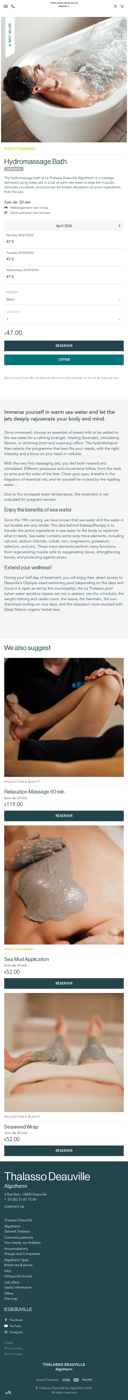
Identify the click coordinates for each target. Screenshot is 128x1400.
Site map (11, 1299)
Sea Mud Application (26, 959)
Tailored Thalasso (17, 1231)
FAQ (7, 1271)
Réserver (64, 346)
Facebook (14, 1320)
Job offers (11, 1282)
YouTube (12, 1326)
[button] (8, 1393)
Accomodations (16, 1249)
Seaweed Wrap (21, 1127)
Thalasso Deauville (18, 1220)
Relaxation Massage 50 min (34, 792)
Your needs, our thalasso (22, 1242)
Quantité (13, 312)
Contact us (14, 1207)
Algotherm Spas (16, 1260)
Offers (9, 1293)
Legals (8, 1342)
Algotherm (12, 1226)
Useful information (18, 1287)
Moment (12, 292)
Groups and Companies (22, 1254)
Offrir (64, 360)
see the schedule (100, 593)
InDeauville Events (18, 1276)
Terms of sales (13, 1354)
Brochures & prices (18, 1265)
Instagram (14, 1332)
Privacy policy (13, 1348)
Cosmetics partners (18, 1237)
